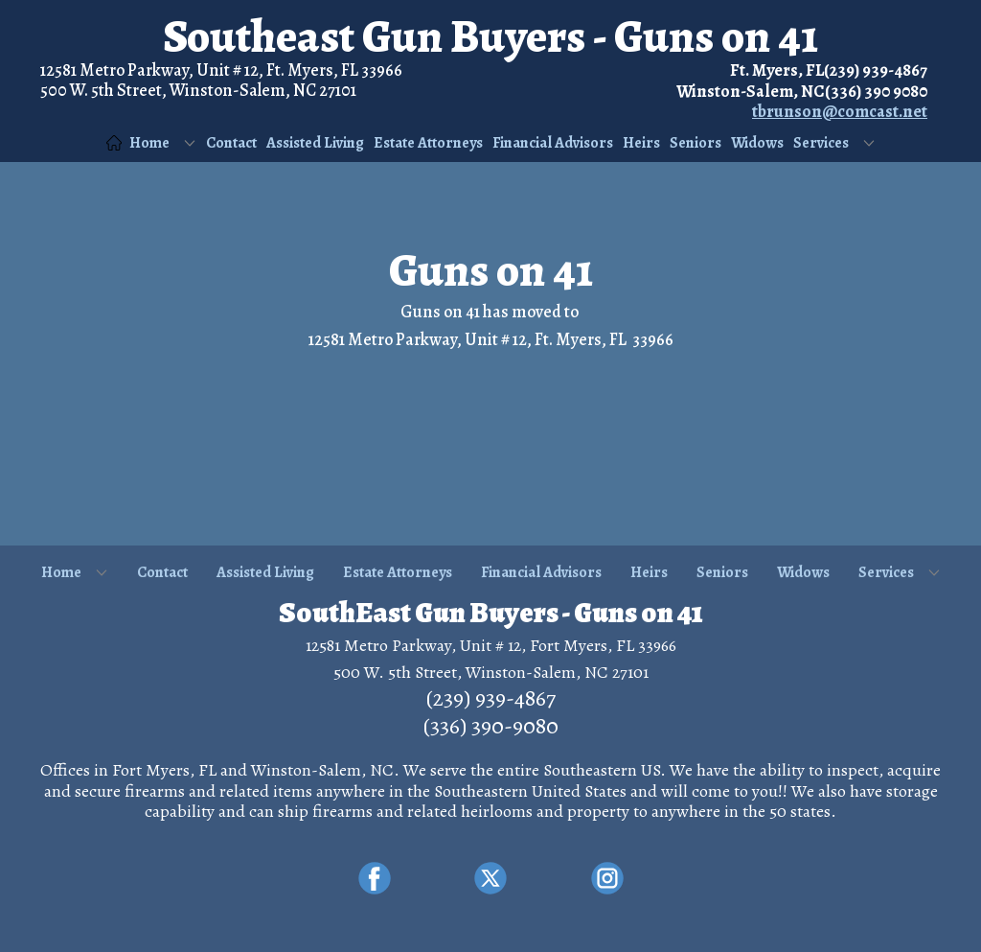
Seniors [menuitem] (695, 142)
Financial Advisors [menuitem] (552, 142)
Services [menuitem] (821, 142)
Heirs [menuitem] (641, 142)
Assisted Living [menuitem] (315, 142)
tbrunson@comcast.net (839, 111)
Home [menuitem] (138, 142)
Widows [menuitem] (757, 142)
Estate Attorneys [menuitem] (428, 142)
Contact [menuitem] (231, 142)
